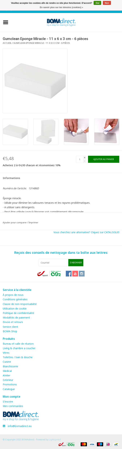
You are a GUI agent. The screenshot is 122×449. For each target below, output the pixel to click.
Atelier (6, 375)
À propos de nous (13, 295)
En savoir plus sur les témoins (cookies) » (61, 7)
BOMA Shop (10, 331)
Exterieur (8, 380)
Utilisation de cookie (15, 308)
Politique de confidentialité (18, 313)
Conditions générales (15, 299)
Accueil (7, 43)
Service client (10, 326)
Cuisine (7, 361)
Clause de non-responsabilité (20, 304)
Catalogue (9, 389)
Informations (11, 178)
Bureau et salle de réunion (18, 343)
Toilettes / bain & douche (18, 357)
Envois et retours (13, 322)
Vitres (6, 352)
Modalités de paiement (16, 317)
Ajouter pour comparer (15, 222)
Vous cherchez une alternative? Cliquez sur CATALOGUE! (86, 232)
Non (107, 3)
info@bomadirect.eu (20, 426)
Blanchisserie (10, 366)
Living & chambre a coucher (19, 348)
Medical (7, 371)
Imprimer (33, 222)
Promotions (10, 384)
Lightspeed (55, 439)
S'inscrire (8, 401)
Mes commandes (13, 406)
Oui (97, 3)
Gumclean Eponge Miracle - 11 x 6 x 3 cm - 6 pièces (41, 43)
